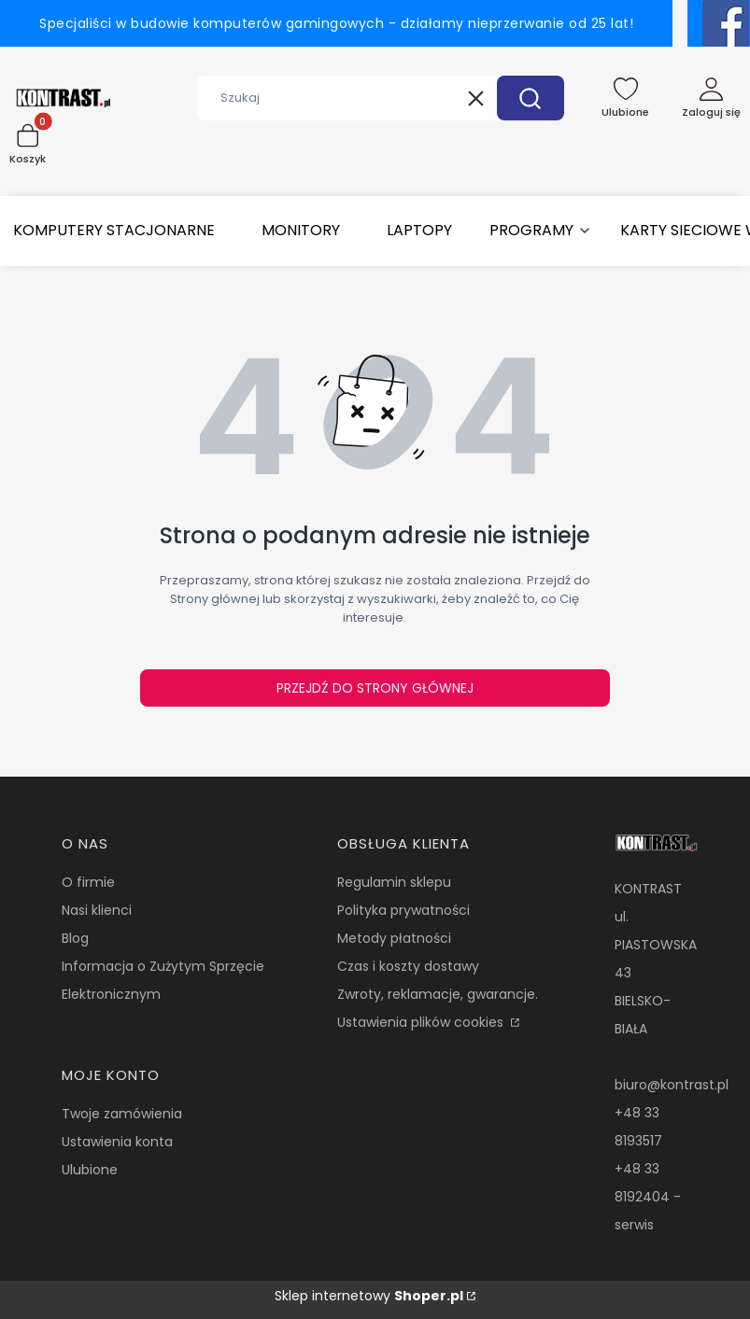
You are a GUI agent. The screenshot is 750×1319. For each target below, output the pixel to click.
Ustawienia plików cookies (422, 1022)
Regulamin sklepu (394, 882)
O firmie (88, 882)
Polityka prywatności (403, 910)
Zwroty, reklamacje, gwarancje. (437, 994)
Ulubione (90, 1169)
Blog (75, 938)
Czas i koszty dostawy (408, 966)
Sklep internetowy (369, 1295)
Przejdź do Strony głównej (375, 688)
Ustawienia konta (117, 1141)
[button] (530, 98)
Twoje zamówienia (122, 1113)
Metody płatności (394, 938)
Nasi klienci (97, 910)
